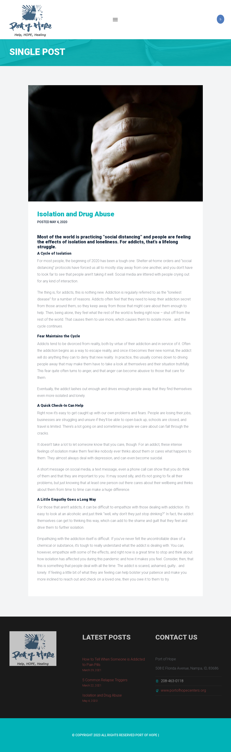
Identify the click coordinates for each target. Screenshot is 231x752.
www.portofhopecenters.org (183, 691)
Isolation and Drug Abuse (102, 696)
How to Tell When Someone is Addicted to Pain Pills (113, 663)
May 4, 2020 (58, 222)
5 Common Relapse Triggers (104, 681)
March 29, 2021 (92, 671)
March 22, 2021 (92, 686)
